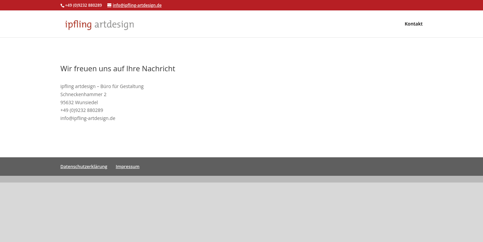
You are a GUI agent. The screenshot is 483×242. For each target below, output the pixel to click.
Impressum (128, 166)
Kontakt (414, 24)
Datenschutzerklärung (83, 166)
